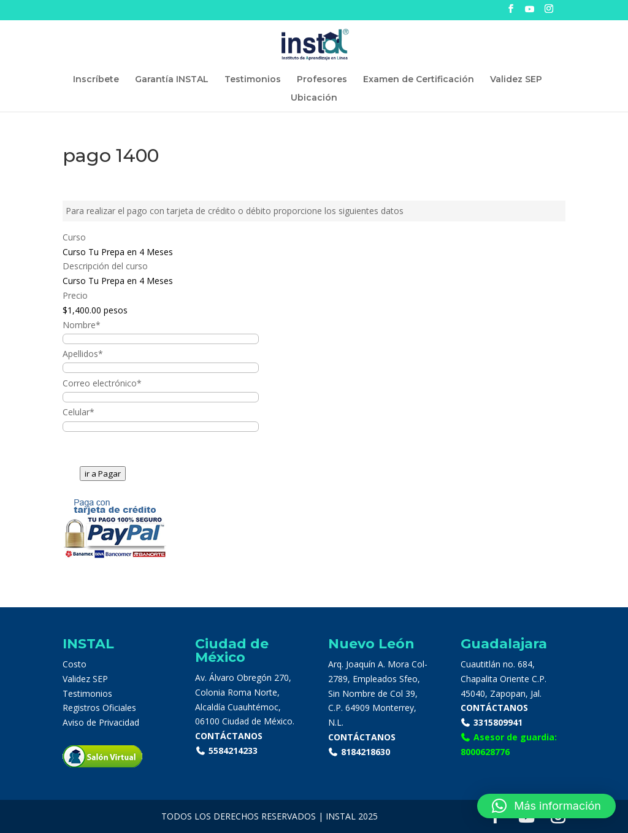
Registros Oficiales (99, 707)
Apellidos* (83, 353)
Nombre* (82, 325)
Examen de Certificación (418, 80)
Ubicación (314, 98)
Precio (75, 295)
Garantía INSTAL (172, 80)
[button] (546, 806)
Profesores (322, 80)
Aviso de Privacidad (101, 722)
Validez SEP (516, 80)
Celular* (78, 412)
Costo (74, 664)
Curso (74, 237)
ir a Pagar (103, 473)
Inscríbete (96, 80)
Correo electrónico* (102, 383)
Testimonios (252, 80)
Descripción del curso (105, 266)
